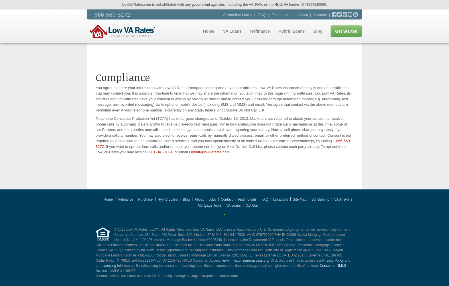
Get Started (346, 31)
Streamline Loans (237, 15)
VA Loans (232, 31)
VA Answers (343, 199)
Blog (317, 31)
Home (208, 31)
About (303, 15)
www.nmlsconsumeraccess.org (245, 260)
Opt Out (252, 205)
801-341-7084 (161, 152)
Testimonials (282, 15)
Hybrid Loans (291, 31)
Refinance (260, 31)
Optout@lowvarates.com (209, 152)
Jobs (212, 199)
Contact (320, 15)
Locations (280, 199)
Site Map (299, 199)
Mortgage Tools (209, 205)
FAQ (262, 15)
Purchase (145, 199)
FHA (258, 5)
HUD (278, 5)
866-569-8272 (112, 14)
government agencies (208, 5)
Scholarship (320, 199)
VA (251, 5)
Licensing (109, 266)
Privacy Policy (333, 260)
